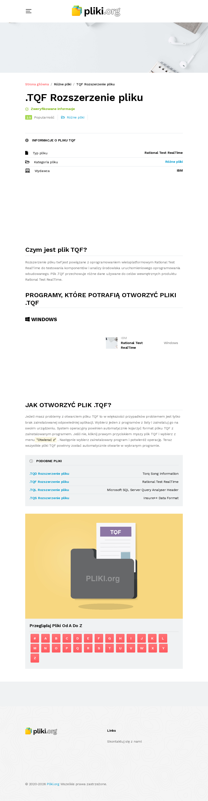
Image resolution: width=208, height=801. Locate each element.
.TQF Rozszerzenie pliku (49, 482)
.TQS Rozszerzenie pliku (49, 498)
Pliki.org (53, 784)
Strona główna (37, 84)
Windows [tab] (41, 319)
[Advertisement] (104, 212)
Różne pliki (62, 84)
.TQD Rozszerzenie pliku (49, 474)
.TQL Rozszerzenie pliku (49, 490)
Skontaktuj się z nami (124, 741)
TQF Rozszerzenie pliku (95, 84)
